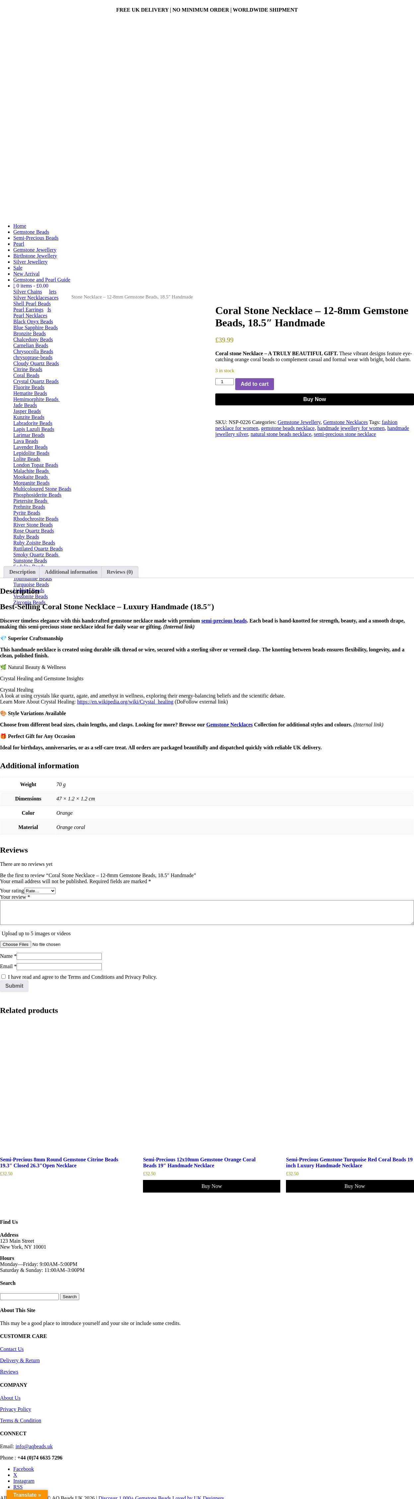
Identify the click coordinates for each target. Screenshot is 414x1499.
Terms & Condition (20, 1420)
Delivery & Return (20, 1360)
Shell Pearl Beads (32, 303)
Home (19, 226)
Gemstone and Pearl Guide (41, 280)
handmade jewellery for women (350, 428)
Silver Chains (27, 291)
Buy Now (314, 399)
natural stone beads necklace (280, 434)
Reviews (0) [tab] (120, 572)
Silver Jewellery (30, 262)
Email (8, 966)
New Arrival (26, 274)
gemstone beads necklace (288, 428)
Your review (15, 897)
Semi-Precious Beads (35, 238)
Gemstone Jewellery (34, 250)
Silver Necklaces (31, 297)
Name (8, 956)
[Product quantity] (224, 381)
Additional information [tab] (71, 572)
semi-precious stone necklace (345, 434)
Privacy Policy (15, 1409)
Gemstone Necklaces (345, 422)
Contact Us (12, 1349)
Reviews (9, 1371)
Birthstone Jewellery (35, 256)
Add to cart (254, 384)
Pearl (18, 244)
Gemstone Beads (31, 232)
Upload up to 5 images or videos (36, 933)
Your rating (12, 890)
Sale (18, 268)
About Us (10, 1398)
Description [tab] (22, 572)
